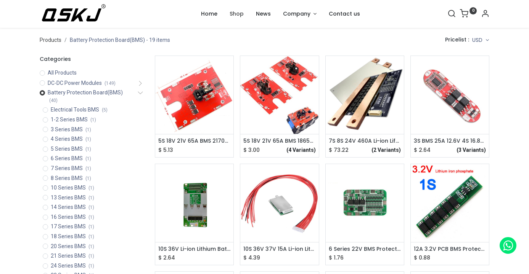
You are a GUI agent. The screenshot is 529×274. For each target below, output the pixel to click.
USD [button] (478, 40)
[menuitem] (209, 14)
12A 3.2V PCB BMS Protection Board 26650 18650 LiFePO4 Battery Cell (450, 249)
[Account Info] (485, 14)
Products (50, 40)
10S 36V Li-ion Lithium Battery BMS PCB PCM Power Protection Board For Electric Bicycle (194, 249)
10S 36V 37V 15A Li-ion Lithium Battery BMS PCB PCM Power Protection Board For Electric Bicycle (279, 249)
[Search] (451, 14)
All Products (62, 73)
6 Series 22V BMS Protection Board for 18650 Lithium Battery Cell (365, 249)
